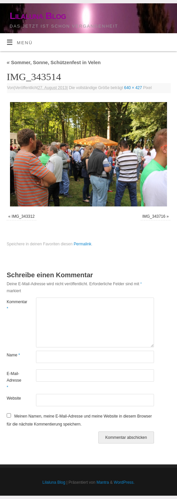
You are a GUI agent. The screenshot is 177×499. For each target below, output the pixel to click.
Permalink (82, 244)
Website (14, 398)
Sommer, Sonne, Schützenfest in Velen (54, 62)
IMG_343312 (23, 216)
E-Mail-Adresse (14, 380)
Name (13, 355)
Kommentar (14, 305)
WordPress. (124, 482)
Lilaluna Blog (38, 16)
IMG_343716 (153, 216)
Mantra (102, 482)
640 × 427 (133, 87)
